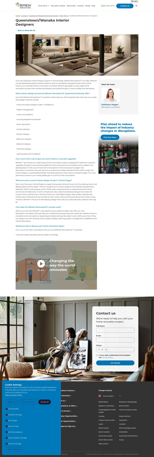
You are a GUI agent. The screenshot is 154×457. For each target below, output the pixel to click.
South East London (105, 436)
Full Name (100, 326)
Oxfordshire (123, 432)
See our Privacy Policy (13, 395)
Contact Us (124, 6)
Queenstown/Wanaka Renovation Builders (43, 16)
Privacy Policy (107, 357)
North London (104, 428)
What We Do (63, 16)
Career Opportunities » (66, 421)
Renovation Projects (58, 6)
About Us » (61, 401)
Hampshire (123, 420)
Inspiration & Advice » (66, 390)
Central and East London (128, 410)
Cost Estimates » (64, 396)
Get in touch (20, 230)
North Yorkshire (104, 432)
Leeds (101, 424)
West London (103, 444)
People (87, 6)
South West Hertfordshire (128, 436)
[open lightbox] (56, 265)
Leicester (122, 424)
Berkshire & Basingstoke (128, 402)
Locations (80, 6)
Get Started (115, 363)
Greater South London (107, 420)
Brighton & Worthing (106, 406)
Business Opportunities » (67, 416)
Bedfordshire (103, 402)
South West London (106, 440)
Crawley (101, 416)
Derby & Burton (124, 416)
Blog (93, 6)
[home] (24, 5)
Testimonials (71, 6)
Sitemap (64, 454)
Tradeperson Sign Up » (66, 426)
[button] (43, 6)
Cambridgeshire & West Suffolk (107, 411)
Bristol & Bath (124, 406)
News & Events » (64, 411)
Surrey (121, 440)
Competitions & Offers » (67, 406)
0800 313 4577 (108, 6)
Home (18, 16)
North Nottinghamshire (127, 428)
